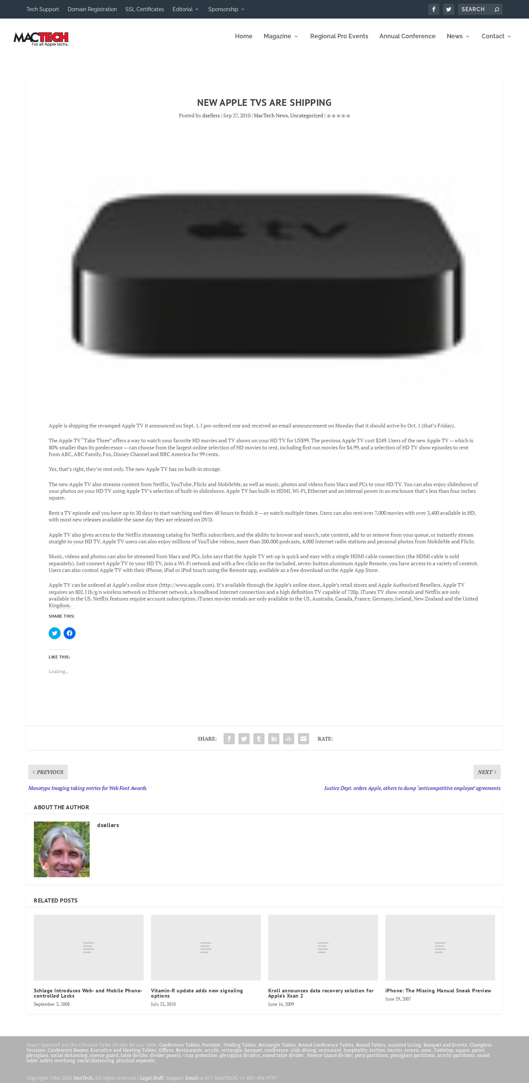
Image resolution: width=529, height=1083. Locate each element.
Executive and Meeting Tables (123, 1055)
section (377, 1055)
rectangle (231, 1055)
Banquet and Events (445, 1050)
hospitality (355, 1055)
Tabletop (443, 1055)
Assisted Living (404, 1050)
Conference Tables (179, 1050)
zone (426, 1055)
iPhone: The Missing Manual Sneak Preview (438, 995)
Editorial (183, 9)
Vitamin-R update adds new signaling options (197, 998)
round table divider (284, 1060)
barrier (395, 1055)
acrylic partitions (456, 1060)
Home (244, 42)
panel (478, 1055)
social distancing (69, 1060)
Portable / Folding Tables (229, 1050)
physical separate (135, 1065)
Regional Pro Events (339, 42)
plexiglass (37, 1060)
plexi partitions (371, 1060)
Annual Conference (407, 42)
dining (309, 1055)
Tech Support (42, 9)
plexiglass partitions (413, 1060)
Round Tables (370, 1050)
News (455, 42)
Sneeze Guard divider (330, 1060)
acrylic (212, 1055)
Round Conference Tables (326, 1050)
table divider (134, 1060)
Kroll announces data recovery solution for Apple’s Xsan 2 (321, 998)
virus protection (200, 1060)
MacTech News (271, 120)
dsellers (211, 120)
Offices (166, 1055)
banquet (253, 1055)
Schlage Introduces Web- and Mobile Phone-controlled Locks (88, 998)
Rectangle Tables (277, 1050)
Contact (493, 42)
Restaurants (189, 1055)
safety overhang (57, 1065)
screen (411, 1055)
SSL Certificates (144, 9)
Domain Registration (92, 9)
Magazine (277, 42)
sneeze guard (104, 1060)
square (462, 1055)
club (295, 1055)
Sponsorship (223, 9)
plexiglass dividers (240, 1060)
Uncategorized (306, 120)
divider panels (165, 1060)
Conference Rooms (68, 1055)
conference (276, 1055)
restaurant (330, 1055)
